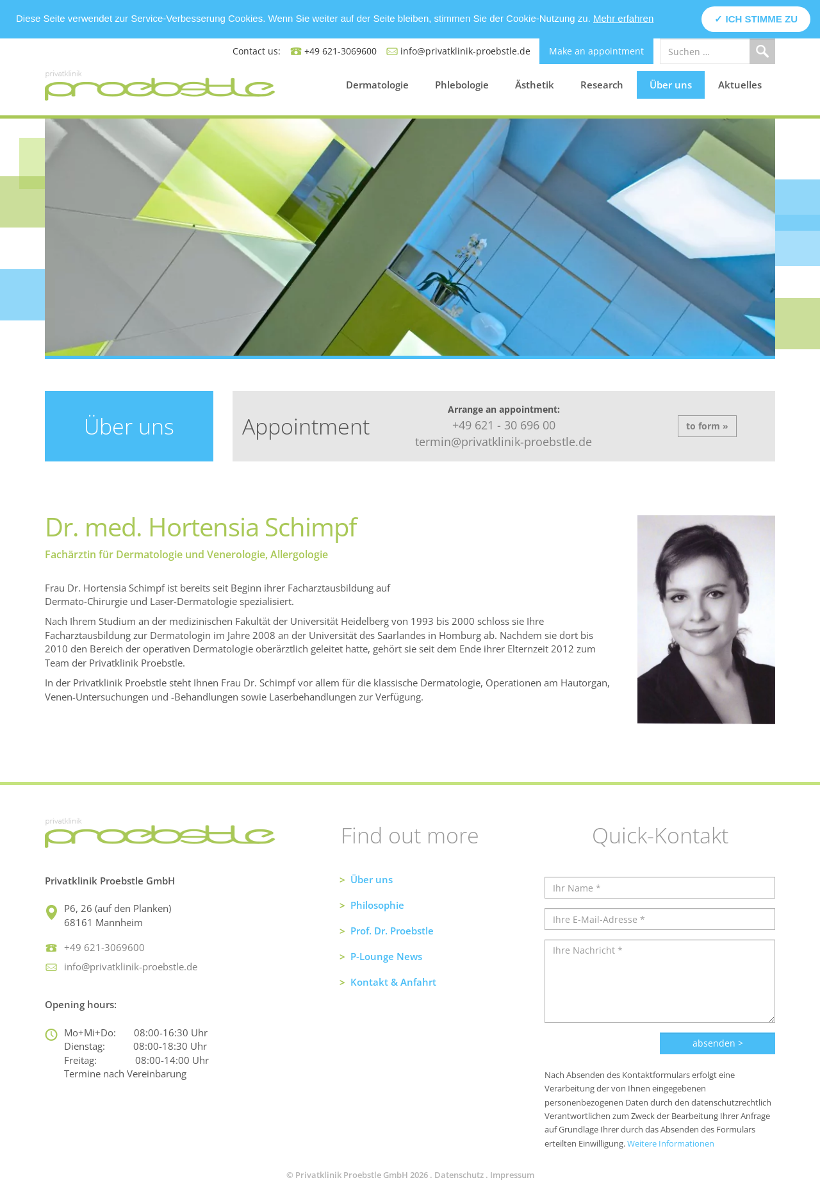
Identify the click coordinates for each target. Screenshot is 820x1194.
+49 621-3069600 (340, 51)
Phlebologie (462, 84)
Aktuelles (740, 84)
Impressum (512, 1175)
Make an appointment (596, 51)
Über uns (671, 84)
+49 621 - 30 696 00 (503, 425)
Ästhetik (534, 84)
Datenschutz (459, 1175)
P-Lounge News (386, 956)
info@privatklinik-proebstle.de (465, 51)
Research (601, 84)
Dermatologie (377, 84)
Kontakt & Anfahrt (393, 981)
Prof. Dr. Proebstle (392, 930)
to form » (707, 426)
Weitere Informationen (670, 1143)
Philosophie (377, 905)
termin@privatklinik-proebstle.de (503, 441)
